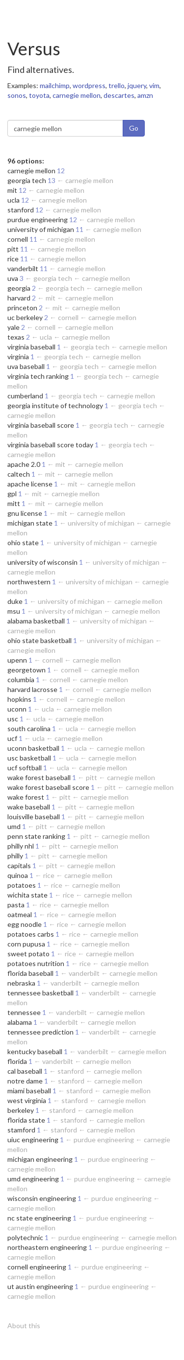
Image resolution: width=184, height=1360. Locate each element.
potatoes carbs (30, 934)
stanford (20, 210)
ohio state (23, 542)
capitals (19, 865)
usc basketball (29, 758)
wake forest (25, 797)
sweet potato (28, 953)
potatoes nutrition (35, 963)
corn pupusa (26, 944)
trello (116, 85)
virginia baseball (31, 347)
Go (133, 128)
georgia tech (26, 180)
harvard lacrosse (32, 689)
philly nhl (20, 846)
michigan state (30, 523)
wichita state (27, 895)
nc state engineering (39, 1218)
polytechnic (25, 1237)
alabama (19, 1022)
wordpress (89, 85)
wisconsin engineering (41, 1198)
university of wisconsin (42, 562)
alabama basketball (36, 621)
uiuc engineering (32, 1139)
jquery (137, 85)
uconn (16, 709)
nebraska (21, 983)
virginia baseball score (40, 425)
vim (154, 85)
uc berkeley (25, 317)
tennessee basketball (40, 993)
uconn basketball (33, 748)
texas (16, 337)
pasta (16, 904)
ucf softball (24, 767)
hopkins (19, 699)
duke (15, 601)
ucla (13, 200)
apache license (30, 484)
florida (17, 1061)
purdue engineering (37, 219)
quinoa (17, 875)
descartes (119, 95)
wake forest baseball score (48, 787)
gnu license (24, 513)
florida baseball (30, 973)
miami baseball (29, 1090)
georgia (18, 288)
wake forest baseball (39, 777)
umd (14, 826)
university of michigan (40, 229)
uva (12, 278)
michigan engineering (40, 1159)
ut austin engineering (40, 1286)
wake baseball (28, 807)
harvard (18, 298)
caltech (18, 474)
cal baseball (24, 1071)
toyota (39, 95)
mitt (13, 503)
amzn (145, 95)
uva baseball (26, 366)
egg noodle (24, 924)
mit (12, 190)
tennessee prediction (40, 1032)
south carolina (29, 728)
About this (23, 1325)
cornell (17, 239)
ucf (12, 738)
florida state (26, 1120)
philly (15, 856)
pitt (13, 249)
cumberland (25, 396)
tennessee (24, 1012)
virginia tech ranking (38, 376)
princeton (22, 307)
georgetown (26, 670)
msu (13, 611)
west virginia (26, 1100)
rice (13, 258)
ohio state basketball (39, 640)
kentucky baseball (34, 1051)
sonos (16, 95)
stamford (21, 1130)
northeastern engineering (47, 1247)
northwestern (29, 581)
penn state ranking (36, 836)
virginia (18, 356)
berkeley (20, 1110)
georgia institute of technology (55, 405)
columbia (20, 679)
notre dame (25, 1081)
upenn (17, 660)
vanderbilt (22, 268)
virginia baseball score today (50, 444)
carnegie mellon (77, 95)
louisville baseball (33, 816)
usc (12, 719)
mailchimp (55, 85)
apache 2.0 (23, 464)
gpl (12, 493)
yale (13, 327)
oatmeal (19, 914)
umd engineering (33, 1179)
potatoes (21, 885)
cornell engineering (36, 1267)
